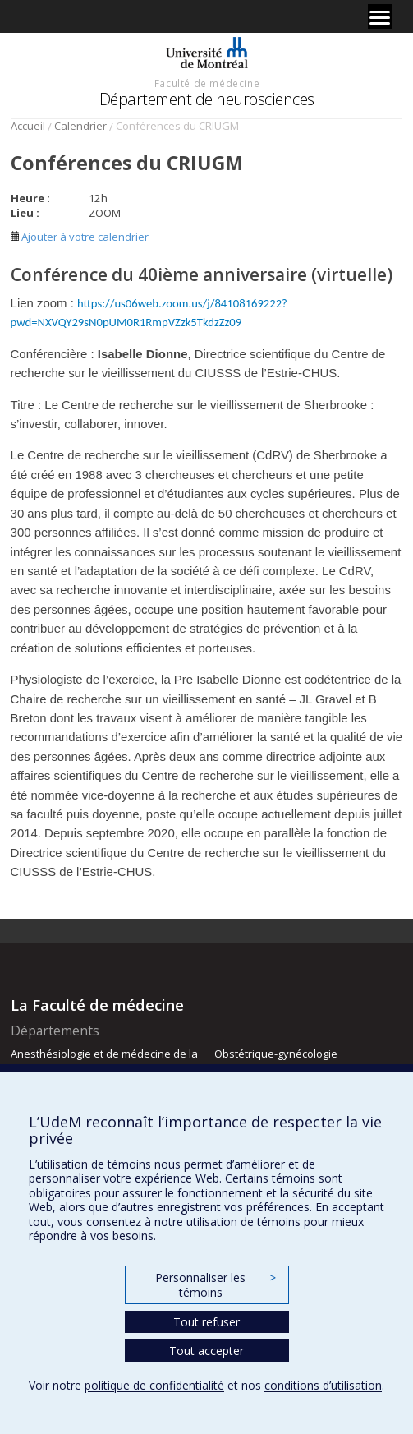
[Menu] (380, 16)
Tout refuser (206, 1322)
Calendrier (80, 125)
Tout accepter (206, 1350)
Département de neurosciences (206, 99)
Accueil (28, 125)
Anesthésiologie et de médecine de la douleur (104, 1061)
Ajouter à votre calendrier (80, 236)
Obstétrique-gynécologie (275, 1053)
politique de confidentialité (154, 1385)
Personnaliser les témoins (215, 1285)
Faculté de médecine (206, 83)
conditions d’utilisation (323, 1385)
